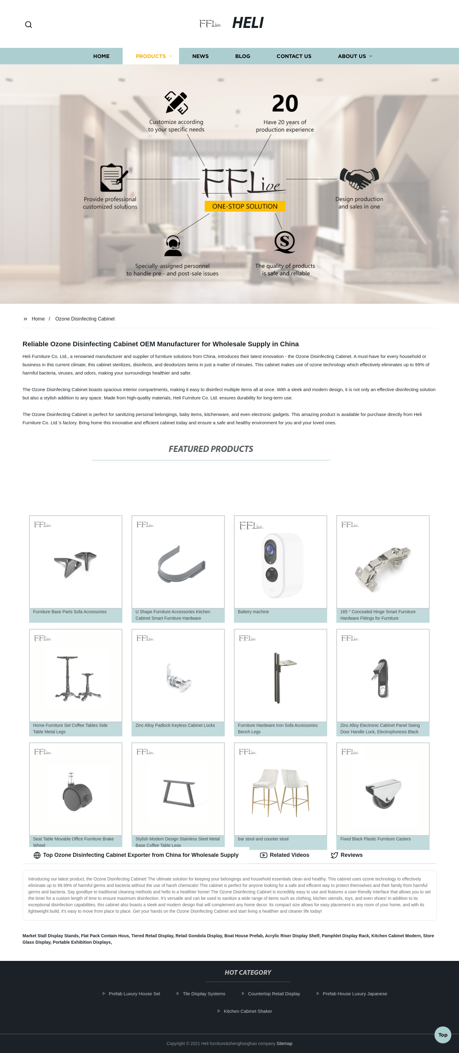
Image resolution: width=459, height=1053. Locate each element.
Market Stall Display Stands (51, 935)
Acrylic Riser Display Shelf (292, 935)
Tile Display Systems (208, 993)
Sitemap (284, 1043)
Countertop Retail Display (278, 993)
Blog (242, 56)
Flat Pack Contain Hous (105, 935)
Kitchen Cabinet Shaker (252, 1011)
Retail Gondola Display (198, 935)
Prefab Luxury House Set (138, 993)
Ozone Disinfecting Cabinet (85, 318)
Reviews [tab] (347, 855)
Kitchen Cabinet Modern (396, 935)
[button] (28, 25)
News (200, 56)
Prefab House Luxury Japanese (359, 993)
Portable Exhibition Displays (82, 942)
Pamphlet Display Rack (345, 935)
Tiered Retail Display (152, 935)
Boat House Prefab (243, 935)
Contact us (294, 56)
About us (352, 56)
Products (151, 56)
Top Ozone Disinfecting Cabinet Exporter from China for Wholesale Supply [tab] (136, 855)
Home (101, 56)
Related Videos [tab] (284, 855)
